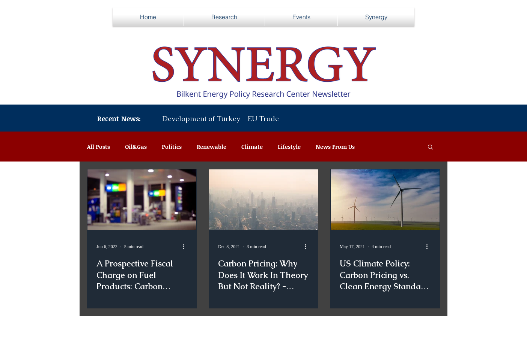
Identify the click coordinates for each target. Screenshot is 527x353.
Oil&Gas (136, 146)
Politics (172, 146)
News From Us (335, 146)
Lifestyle (289, 146)
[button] (430, 147)
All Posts (98, 146)
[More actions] (186, 246)
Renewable (211, 146)
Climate (252, 146)
